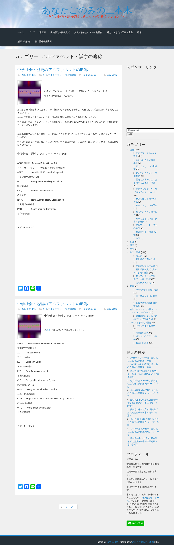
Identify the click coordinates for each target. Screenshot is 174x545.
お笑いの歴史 (142, 343)
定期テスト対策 (143, 282)
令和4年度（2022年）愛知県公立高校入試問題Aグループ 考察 (143, 393)
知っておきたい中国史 (146, 205)
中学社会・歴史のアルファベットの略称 (52, 69)
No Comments (89, 75)
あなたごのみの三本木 (87, 9)
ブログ (31, 32)
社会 (45, 75)
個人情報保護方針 (43, 41)
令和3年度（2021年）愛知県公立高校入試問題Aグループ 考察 (143, 431)
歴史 (48, 329)
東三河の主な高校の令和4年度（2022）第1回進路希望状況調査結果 (143, 374)
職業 (139, 32)
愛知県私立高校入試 (145, 266)
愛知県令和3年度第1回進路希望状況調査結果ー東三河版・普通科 (142, 412)
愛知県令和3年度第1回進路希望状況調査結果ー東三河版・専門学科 (142, 403)
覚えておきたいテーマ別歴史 (88, 32)
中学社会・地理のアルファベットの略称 (52, 304)
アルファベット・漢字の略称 (62, 75)
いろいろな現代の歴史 (140, 322)
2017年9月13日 (29, 75)
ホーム (20, 32)
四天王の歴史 (142, 332)
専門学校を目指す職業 (146, 296)
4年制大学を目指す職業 (147, 289)
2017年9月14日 (29, 309)
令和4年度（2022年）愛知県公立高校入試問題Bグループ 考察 (143, 383)
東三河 (42, 32)
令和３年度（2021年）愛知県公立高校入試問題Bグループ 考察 (143, 422)
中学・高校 (135, 252)
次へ (73, 507)
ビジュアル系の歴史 (145, 326)
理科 (132, 249)
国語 (132, 245)
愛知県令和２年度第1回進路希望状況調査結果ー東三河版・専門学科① (142, 441)
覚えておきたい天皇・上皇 (120, 32)
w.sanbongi (112, 75)
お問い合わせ (23, 41)
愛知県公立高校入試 (60, 32)
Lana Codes (112, 542)
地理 (138, 238)
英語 (132, 242)
